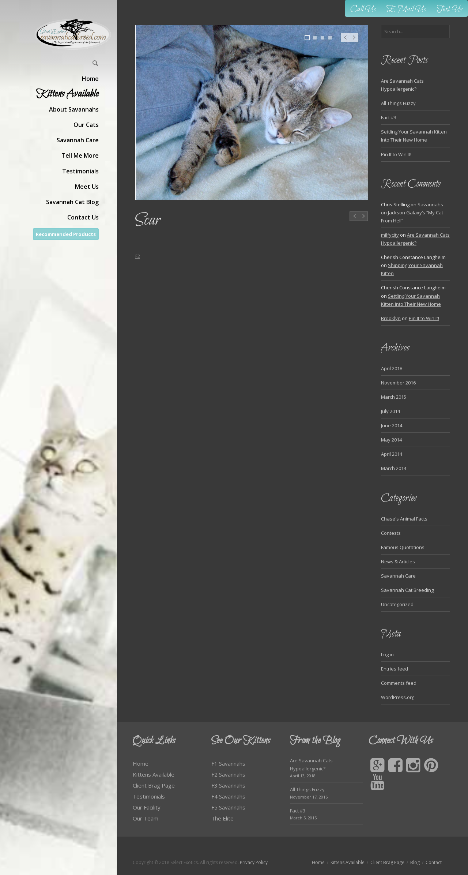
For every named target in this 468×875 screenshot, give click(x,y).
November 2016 (398, 382)
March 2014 (393, 468)
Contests (391, 533)
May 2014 (391, 439)
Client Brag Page (154, 785)
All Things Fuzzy (398, 103)
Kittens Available (153, 774)
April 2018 (391, 368)
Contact (434, 862)
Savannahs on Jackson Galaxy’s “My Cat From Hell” (412, 212)
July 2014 (390, 411)
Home (140, 763)
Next (354, 41)
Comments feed (398, 683)
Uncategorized (397, 604)
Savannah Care (398, 575)
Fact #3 (388, 117)
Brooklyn (391, 318)
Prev (345, 41)
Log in (387, 654)
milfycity (390, 235)
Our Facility (147, 807)
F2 (137, 256)
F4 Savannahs (228, 796)
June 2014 (391, 425)
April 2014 (391, 454)
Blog (415, 862)
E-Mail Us (406, 9)
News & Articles (398, 561)
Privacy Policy (254, 862)
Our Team (145, 818)
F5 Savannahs (228, 807)
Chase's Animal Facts (404, 518)
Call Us (363, 9)
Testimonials (149, 796)
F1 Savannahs (228, 763)
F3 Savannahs (228, 785)
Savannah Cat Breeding (407, 590)
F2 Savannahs (228, 774)
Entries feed (394, 668)
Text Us (450, 9)
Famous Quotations (402, 547)
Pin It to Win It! (396, 154)
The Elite (222, 818)
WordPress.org (397, 697)
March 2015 (393, 397)
